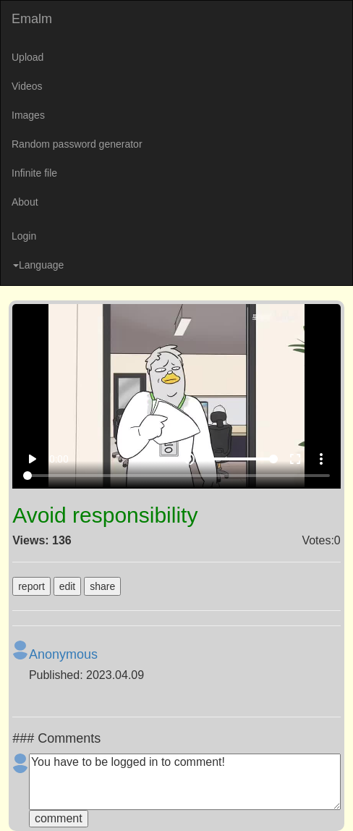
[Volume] (241, 459)
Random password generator (77, 144)
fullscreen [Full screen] (295, 459)
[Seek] (176, 475)
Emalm (32, 19)
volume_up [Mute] (188, 459)
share (102, 586)
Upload (27, 57)
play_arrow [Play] (32, 459)
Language (38, 265)
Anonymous (63, 654)
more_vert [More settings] (321, 459)
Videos (27, 86)
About (25, 202)
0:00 (59, 459)
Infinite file (34, 173)
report (31, 586)
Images (28, 115)
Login (24, 236)
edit (67, 586)
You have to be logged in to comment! (185, 782)
